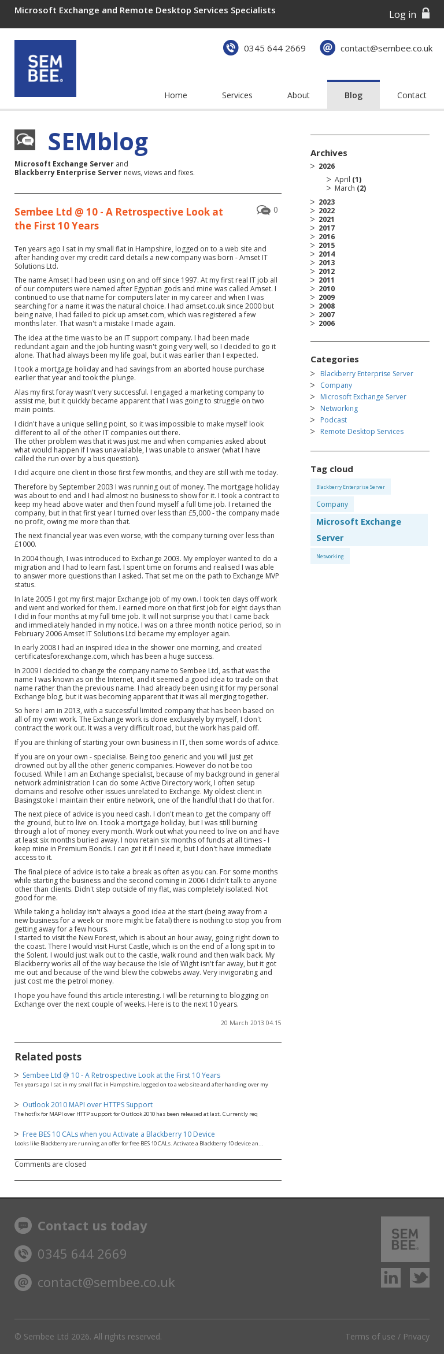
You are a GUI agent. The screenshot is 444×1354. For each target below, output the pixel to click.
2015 (327, 245)
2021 (327, 219)
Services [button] (237, 95)
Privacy (416, 1336)
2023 (327, 202)
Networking (339, 408)
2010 (327, 288)
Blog (353, 95)
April (342, 179)
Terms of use (370, 1336)
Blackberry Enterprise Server (366, 374)
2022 (327, 210)
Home (175, 95)
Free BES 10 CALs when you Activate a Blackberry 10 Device (119, 1134)
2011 (327, 280)
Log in (402, 14)
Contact (412, 95)
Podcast (333, 420)
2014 (327, 254)
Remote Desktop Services (362, 431)
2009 (327, 297)
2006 (327, 323)
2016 (327, 236)
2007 (327, 314)
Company (336, 385)
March (345, 188)
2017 (327, 228)
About (298, 95)
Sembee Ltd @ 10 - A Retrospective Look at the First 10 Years (121, 1075)
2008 (327, 306)
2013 (327, 262)
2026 (374, 177)
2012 (327, 271)
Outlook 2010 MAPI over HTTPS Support (88, 1105)
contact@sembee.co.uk (386, 48)
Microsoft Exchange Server (363, 397)
